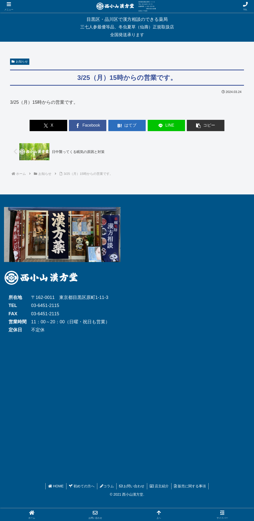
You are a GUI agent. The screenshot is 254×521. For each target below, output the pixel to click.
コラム (107, 486)
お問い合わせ (132, 486)
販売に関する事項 (190, 486)
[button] (205, 125)
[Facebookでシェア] (87, 125)
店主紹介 (159, 486)
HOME (56, 486)
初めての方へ (82, 486)
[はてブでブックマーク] (127, 125)
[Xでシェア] (48, 125)
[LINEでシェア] (166, 125)
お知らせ (20, 61)
